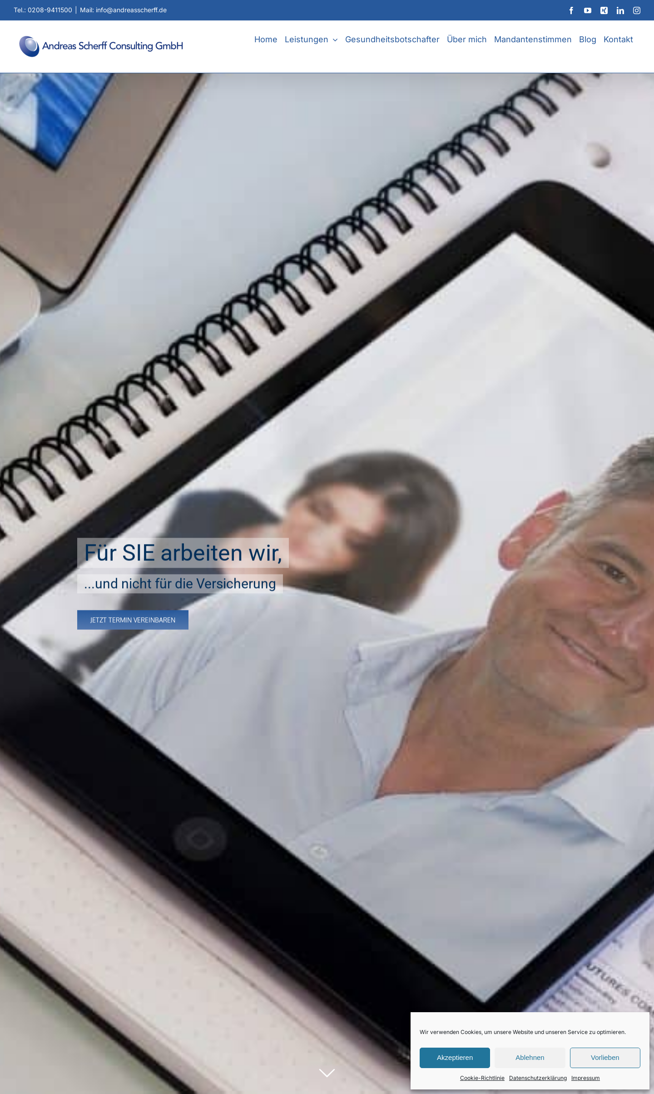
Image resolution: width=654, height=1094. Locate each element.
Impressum (585, 1077)
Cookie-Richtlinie (482, 1077)
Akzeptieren (455, 1057)
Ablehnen (529, 1057)
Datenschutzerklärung (538, 1077)
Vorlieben (605, 1057)
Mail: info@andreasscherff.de (123, 10)
